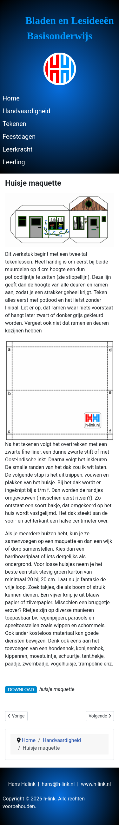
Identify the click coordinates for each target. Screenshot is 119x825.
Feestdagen (19, 136)
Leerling (14, 162)
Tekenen (14, 124)
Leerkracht (17, 149)
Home (11, 98)
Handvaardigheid (26, 111)
